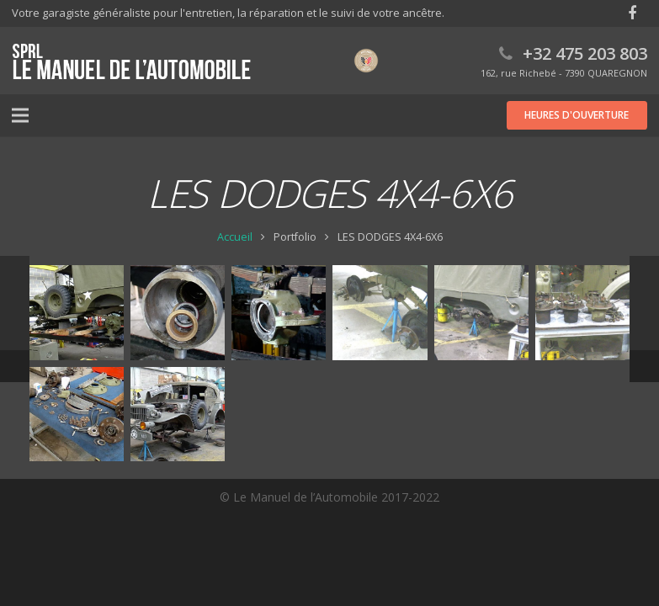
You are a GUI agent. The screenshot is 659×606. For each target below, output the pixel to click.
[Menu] (20, 115)
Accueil (234, 237)
